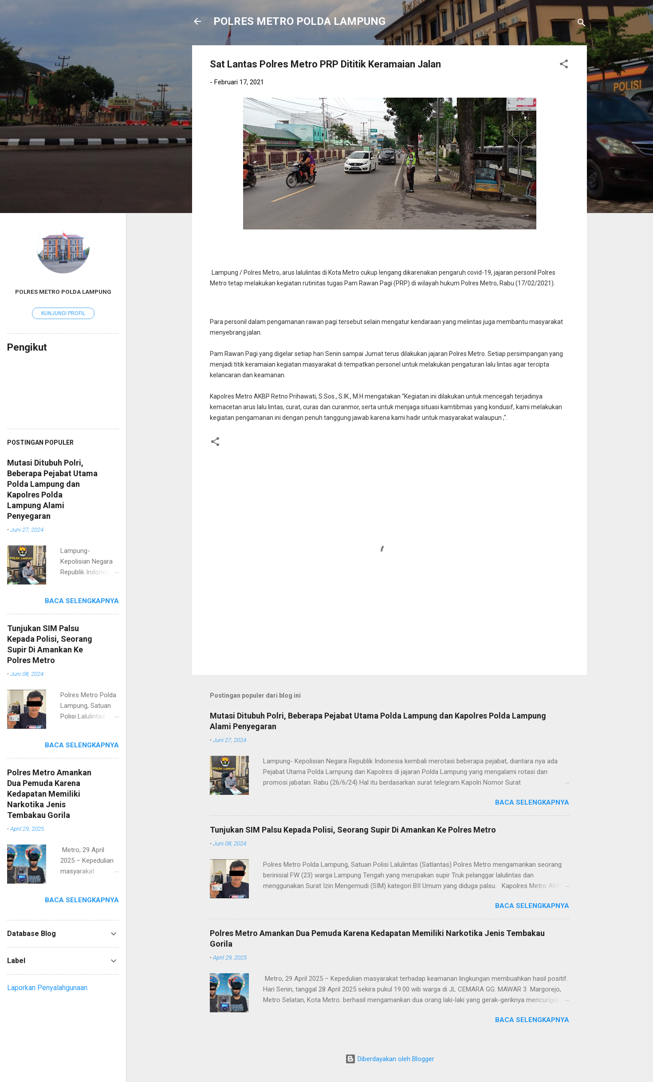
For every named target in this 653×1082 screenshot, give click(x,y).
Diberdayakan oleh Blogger (389, 1059)
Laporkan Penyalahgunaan (47, 987)
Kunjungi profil (63, 313)
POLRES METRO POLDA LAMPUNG (299, 21)
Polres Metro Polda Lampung (63, 291)
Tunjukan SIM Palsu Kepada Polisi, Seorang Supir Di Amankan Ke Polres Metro (353, 829)
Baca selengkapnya (532, 802)
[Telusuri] (581, 24)
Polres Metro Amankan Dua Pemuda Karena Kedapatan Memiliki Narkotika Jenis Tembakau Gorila (49, 794)
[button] (564, 65)
